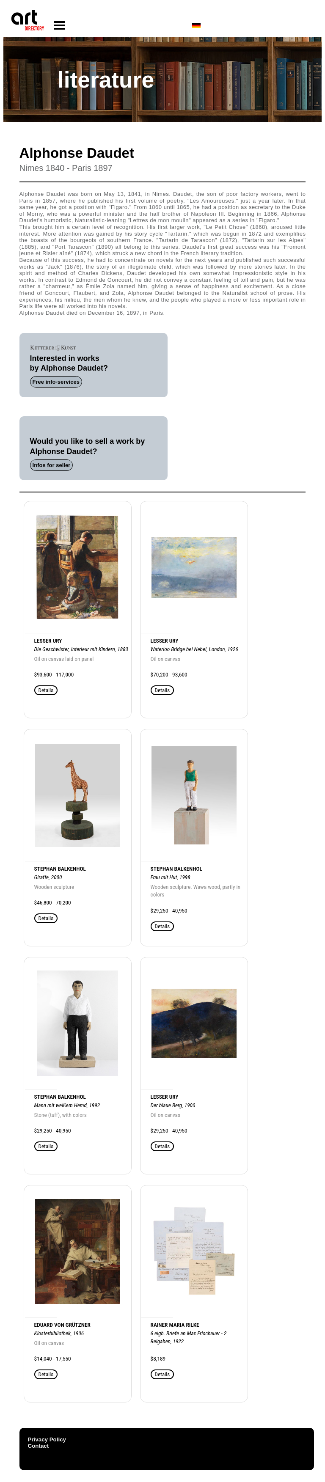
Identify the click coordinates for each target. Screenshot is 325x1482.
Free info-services (56, 382)
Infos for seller (52, 465)
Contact (38, 1446)
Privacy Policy (47, 1439)
